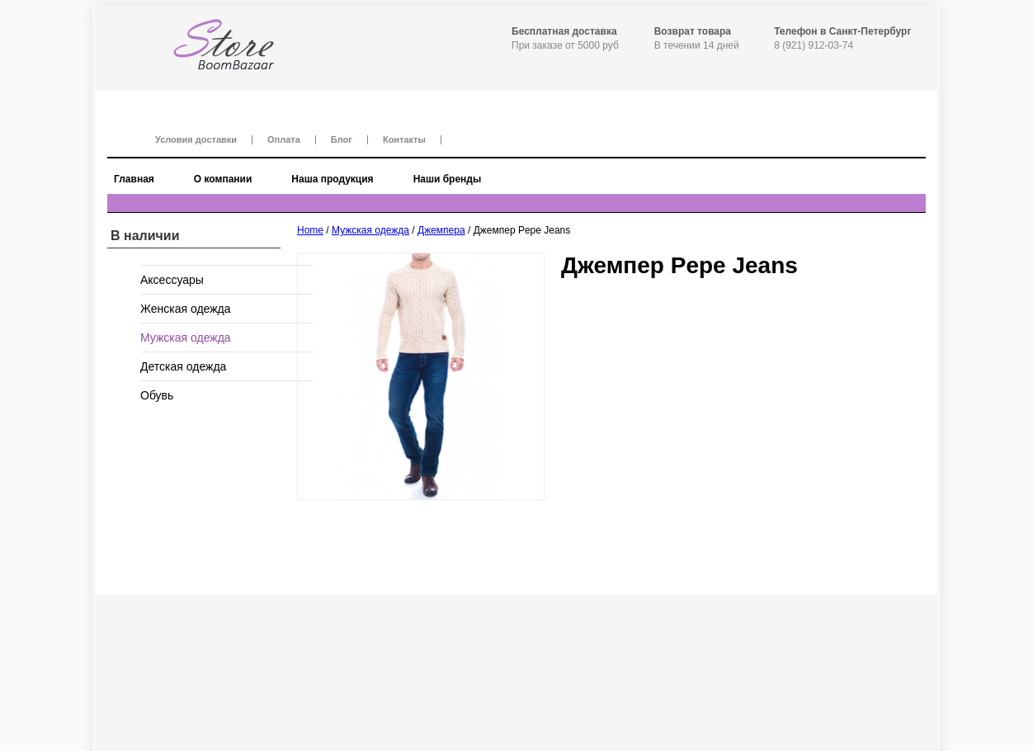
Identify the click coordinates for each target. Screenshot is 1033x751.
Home (310, 230)
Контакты (404, 139)
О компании (223, 179)
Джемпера (441, 230)
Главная (134, 179)
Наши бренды (447, 179)
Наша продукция (332, 179)
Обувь (156, 395)
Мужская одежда (370, 230)
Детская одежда (183, 366)
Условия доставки (196, 139)
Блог (341, 139)
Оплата (283, 139)
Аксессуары (172, 279)
